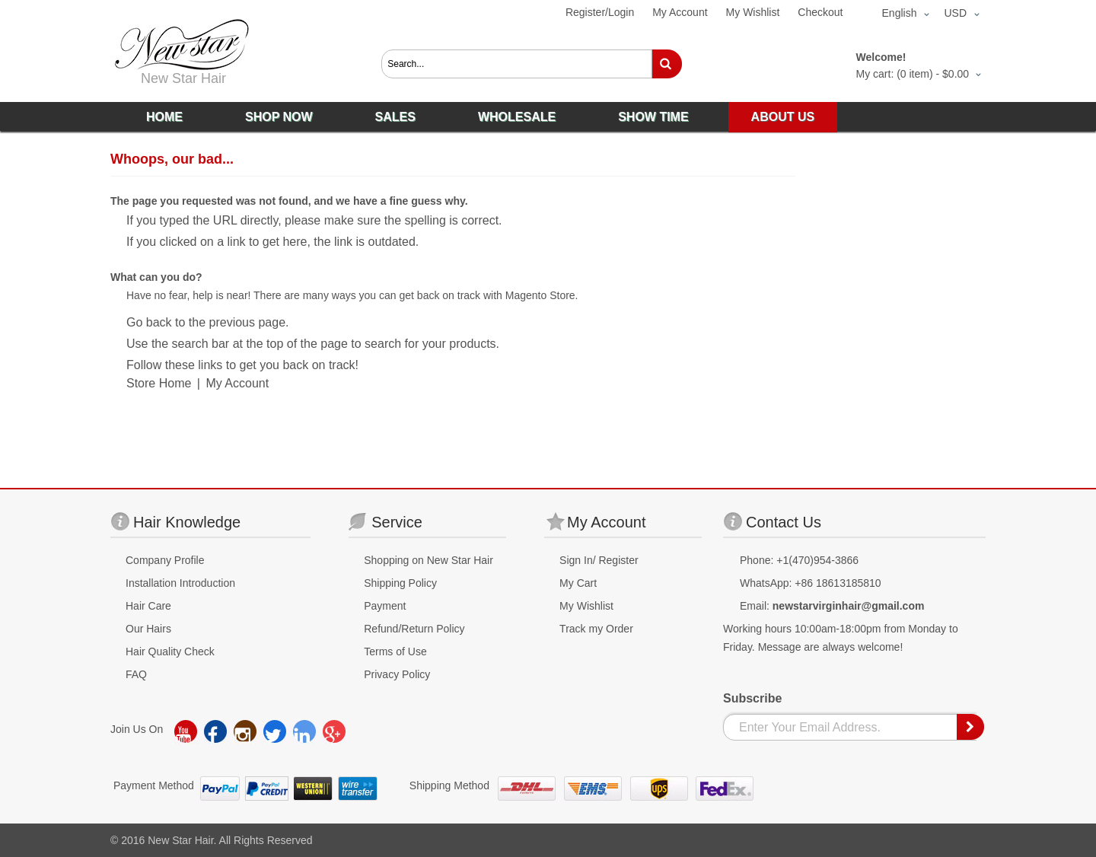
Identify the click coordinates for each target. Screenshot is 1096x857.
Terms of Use (395, 651)
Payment (385, 606)
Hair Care (148, 606)
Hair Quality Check (170, 651)
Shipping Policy (400, 583)
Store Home (158, 383)
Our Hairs (148, 629)
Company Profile (165, 560)
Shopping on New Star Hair (428, 560)
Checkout (820, 12)
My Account (679, 12)
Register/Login (600, 12)
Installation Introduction (180, 583)
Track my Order (596, 629)
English (899, 13)
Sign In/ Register (599, 560)
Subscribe (752, 698)
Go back (149, 322)
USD (955, 13)
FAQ (136, 674)
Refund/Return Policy (414, 629)
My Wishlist (753, 12)
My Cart (578, 583)
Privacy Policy (397, 674)
